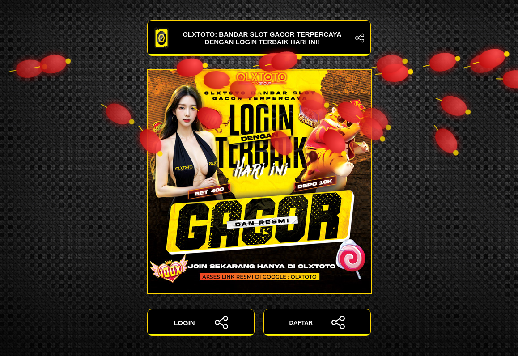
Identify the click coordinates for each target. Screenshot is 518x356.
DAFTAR (317, 322)
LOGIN (201, 322)
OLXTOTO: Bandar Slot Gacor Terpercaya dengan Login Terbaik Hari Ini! (259, 38)
